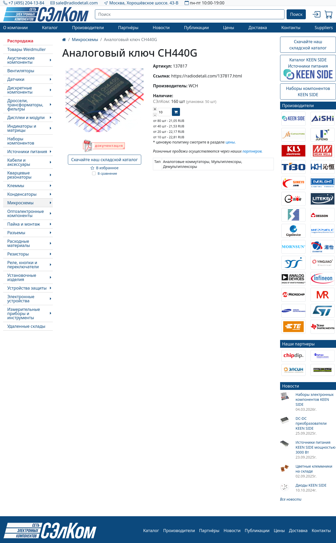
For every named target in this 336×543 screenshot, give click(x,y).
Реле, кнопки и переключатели (23, 265)
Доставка (257, 27)
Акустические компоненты (21, 60)
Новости (161, 27)
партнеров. (252, 151)
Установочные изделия (21, 277)
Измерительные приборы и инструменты (23, 313)
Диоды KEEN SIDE (310, 485)
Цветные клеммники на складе (313, 469)
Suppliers (324, 27)
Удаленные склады (26, 326)
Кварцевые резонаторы (19, 175)
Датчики (15, 79)
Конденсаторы (22, 194)
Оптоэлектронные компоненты (25, 213)
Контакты (290, 27)
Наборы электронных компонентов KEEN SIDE (314, 399)
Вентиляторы (20, 71)
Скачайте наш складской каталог (104, 159)
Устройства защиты (27, 288)
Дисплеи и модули (26, 117)
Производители (88, 27)
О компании (15, 27)
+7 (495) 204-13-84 (26, 3)
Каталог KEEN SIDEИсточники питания (308, 68)
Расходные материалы (18, 243)
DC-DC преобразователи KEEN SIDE (310, 423)
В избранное (105, 167)
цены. (230, 142)
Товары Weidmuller (26, 49)
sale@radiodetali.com (77, 3)
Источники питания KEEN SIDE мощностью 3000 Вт (315, 447)
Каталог (50, 27)
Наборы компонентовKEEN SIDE (308, 91)
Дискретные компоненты (20, 90)
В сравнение (107, 173)
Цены (228, 27)
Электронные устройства (20, 299)
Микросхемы (20, 203)
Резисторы (18, 254)
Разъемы (16, 232)
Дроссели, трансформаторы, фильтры (25, 105)
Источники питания (27, 151)
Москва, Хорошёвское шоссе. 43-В (143, 3)
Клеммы (15, 185)
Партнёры (128, 27)
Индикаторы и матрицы (21, 128)
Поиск (296, 14)
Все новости (290, 499)
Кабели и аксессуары (18, 162)
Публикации (196, 27)
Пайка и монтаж (23, 224)
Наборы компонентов (20, 141)
